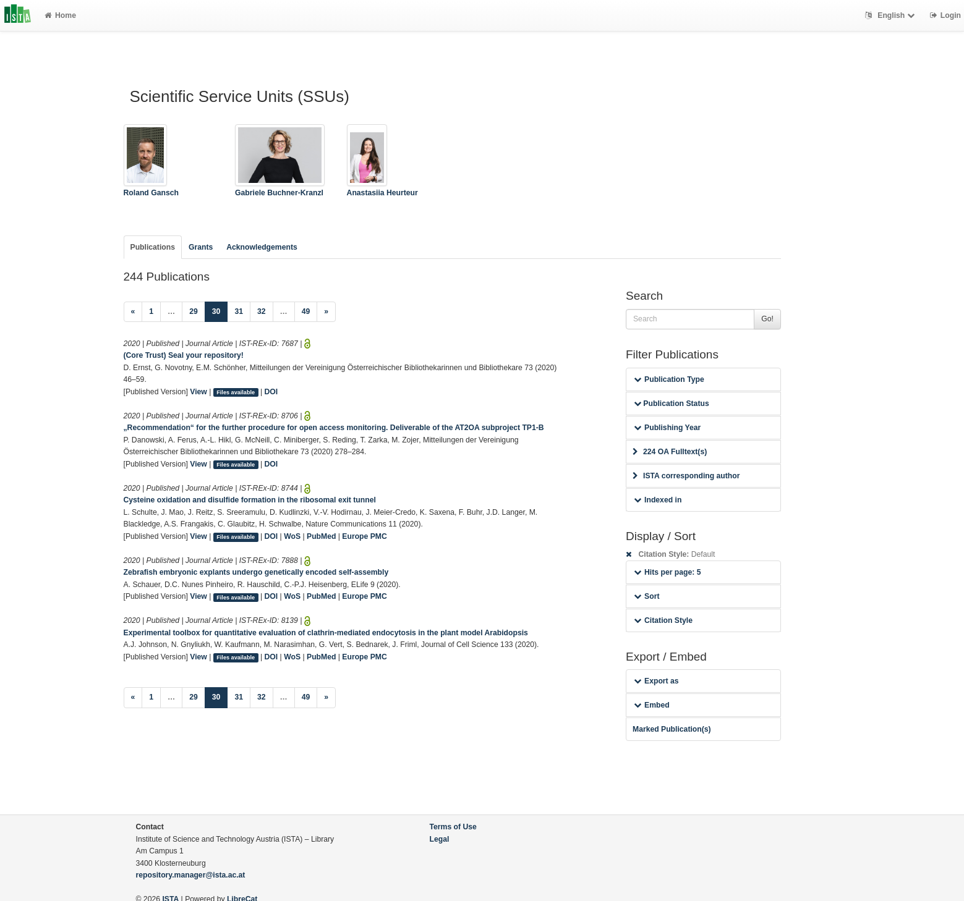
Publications (152, 247)
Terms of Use (453, 827)
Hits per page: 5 (667, 572)
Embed (652, 705)
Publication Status (671, 403)
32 (261, 311)
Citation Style (663, 620)
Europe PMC (364, 536)
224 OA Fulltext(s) (670, 451)
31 (238, 311)
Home (60, 15)
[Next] (326, 312)
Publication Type (669, 379)
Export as (656, 681)
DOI (271, 391)
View (198, 391)
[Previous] (133, 312)
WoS (292, 536)
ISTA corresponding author (686, 476)
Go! (767, 319)
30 (220, 310)
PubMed (321, 536)
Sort (646, 596)
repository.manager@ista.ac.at (190, 875)
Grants (201, 247)
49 (306, 311)
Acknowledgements (261, 247)
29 (193, 311)
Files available (235, 392)
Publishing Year (667, 427)
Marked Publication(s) (672, 729)
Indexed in (657, 500)
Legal (440, 839)
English (891, 15)
